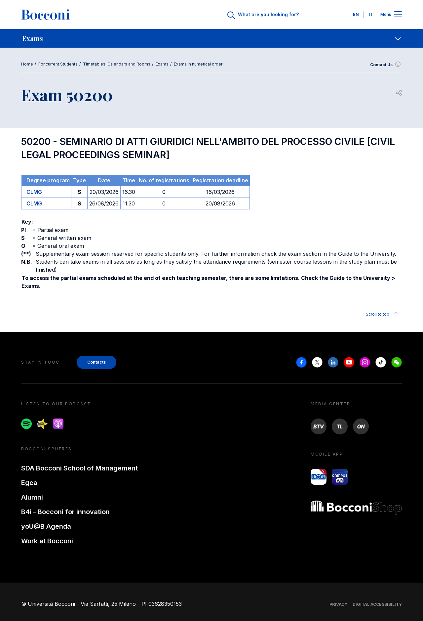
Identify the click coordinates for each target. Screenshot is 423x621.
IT (371, 14)
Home (27, 64)
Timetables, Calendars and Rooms (116, 64)
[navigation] (211, 38)
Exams (162, 64)
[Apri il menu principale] (398, 15)
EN (356, 14)
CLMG (34, 192)
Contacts (96, 362)
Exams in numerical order (198, 64)
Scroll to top (383, 314)
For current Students (58, 64)
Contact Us (386, 65)
